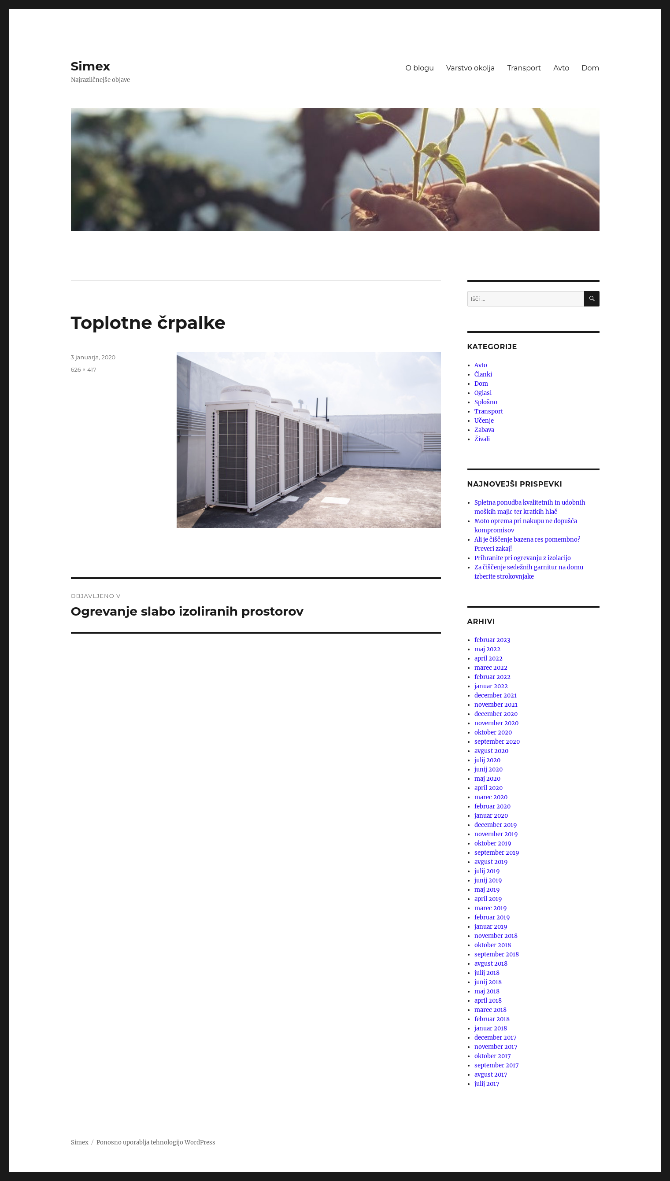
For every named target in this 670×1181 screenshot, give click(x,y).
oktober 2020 (493, 732)
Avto (561, 68)
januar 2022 (491, 686)
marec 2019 (490, 908)
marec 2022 (490, 668)
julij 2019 (487, 871)
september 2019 (496, 852)
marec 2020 (490, 797)
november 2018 (496, 936)
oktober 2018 (492, 945)
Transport (524, 68)
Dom (590, 68)
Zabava (484, 430)
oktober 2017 (492, 1056)
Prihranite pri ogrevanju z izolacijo (522, 558)
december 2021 (495, 695)
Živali (482, 439)
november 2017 (496, 1047)
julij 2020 (487, 760)
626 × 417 (83, 369)
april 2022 (488, 658)
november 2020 (496, 723)
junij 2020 (488, 769)
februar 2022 (492, 677)
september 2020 (497, 742)
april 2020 (488, 788)
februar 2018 (492, 1019)
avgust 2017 (490, 1074)
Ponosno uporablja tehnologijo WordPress (155, 1142)
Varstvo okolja (470, 68)
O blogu (420, 68)
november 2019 (496, 834)
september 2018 (496, 954)
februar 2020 (492, 806)
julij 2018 (487, 973)
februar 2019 (492, 917)
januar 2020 (491, 815)
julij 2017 (487, 1084)
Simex (91, 66)
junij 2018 (488, 982)
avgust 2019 (491, 862)
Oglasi (483, 393)
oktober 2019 (492, 843)
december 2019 (495, 825)
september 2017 (496, 1065)
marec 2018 (490, 1010)
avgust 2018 (490, 963)
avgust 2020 (491, 751)
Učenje (484, 420)
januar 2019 (490, 926)
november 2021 (496, 705)
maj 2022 (487, 649)
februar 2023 (492, 640)
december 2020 (496, 714)
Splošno (485, 402)
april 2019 (488, 899)
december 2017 (495, 1037)
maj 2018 (487, 991)
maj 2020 (487, 778)
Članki (483, 374)
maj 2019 (487, 889)
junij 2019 (488, 880)
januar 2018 (490, 1028)
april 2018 (488, 1000)
